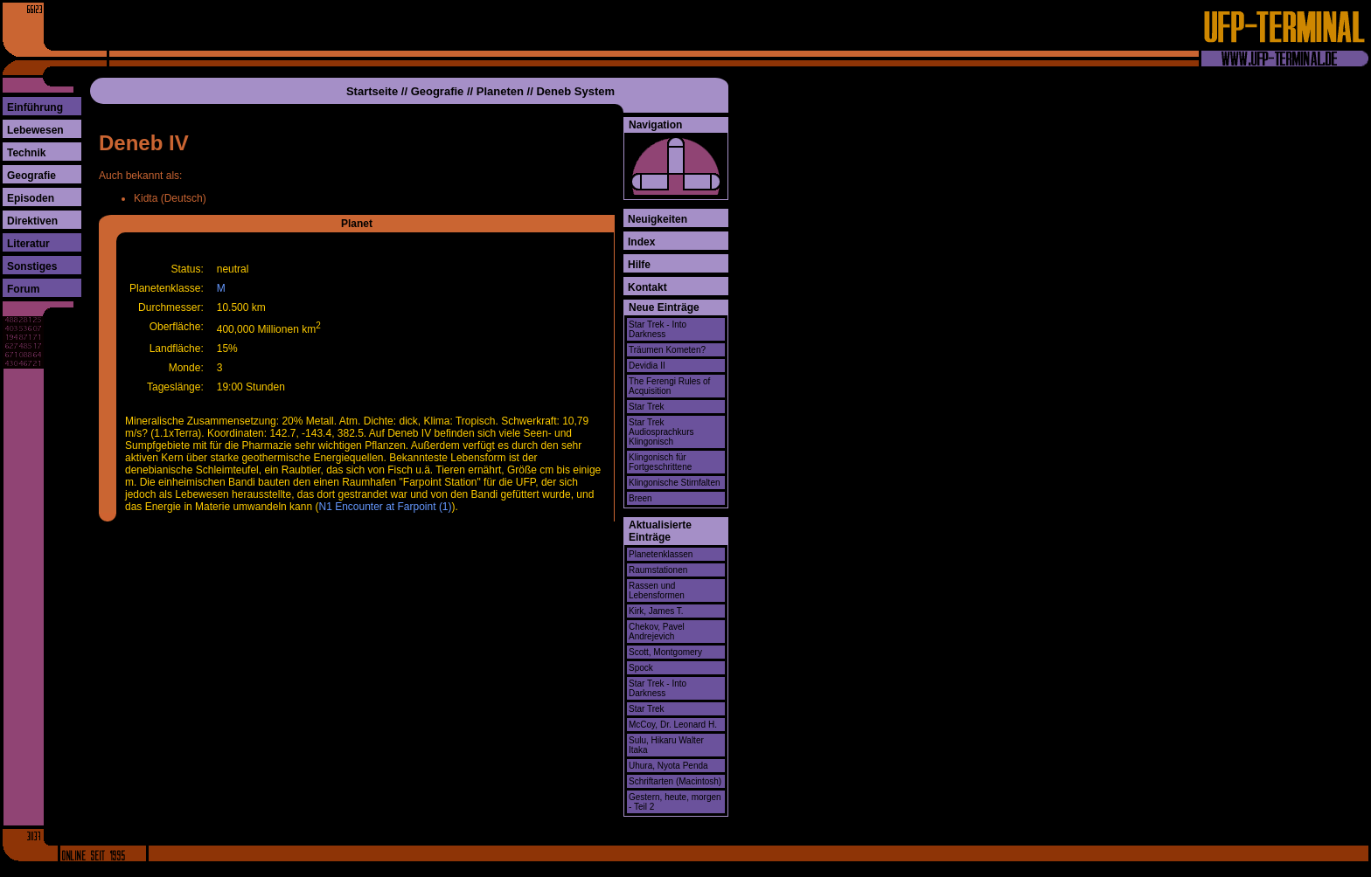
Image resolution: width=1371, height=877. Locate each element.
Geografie (31, 175)
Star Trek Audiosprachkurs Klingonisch (661, 432)
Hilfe (639, 265)
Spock (641, 668)
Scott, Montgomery (665, 652)
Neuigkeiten (657, 219)
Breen (640, 498)
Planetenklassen (660, 554)
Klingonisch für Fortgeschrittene (660, 462)
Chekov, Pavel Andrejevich (657, 631)
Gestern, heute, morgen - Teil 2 (675, 801)
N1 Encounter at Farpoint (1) (384, 507)
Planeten (500, 91)
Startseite (372, 91)
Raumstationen (658, 570)
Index (641, 242)
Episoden (30, 198)
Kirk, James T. (656, 611)
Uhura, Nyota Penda (668, 765)
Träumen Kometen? (667, 350)
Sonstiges (32, 266)
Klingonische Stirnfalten (674, 482)
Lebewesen (35, 130)
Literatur (28, 244)
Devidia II (647, 365)
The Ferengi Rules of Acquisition (669, 386)
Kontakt (647, 287)
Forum (23, 289)
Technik (26, 153)
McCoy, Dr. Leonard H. (673, 724)
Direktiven (32, 221)
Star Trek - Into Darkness (657, 329)
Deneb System (575, 91)
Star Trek (647, 406)
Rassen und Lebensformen (657, 590)
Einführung (35, 107)
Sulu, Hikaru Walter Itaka (666, 745)
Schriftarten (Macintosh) (675, 781)
